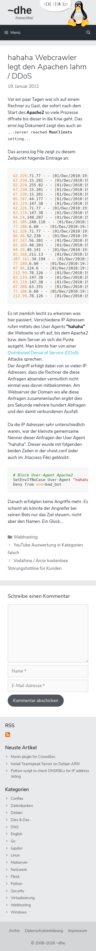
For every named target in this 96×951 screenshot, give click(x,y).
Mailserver (19, 862)
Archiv (14, 930)
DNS (15, 827)
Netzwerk (19, 869)
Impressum (77, 930)
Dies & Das (20, 819)
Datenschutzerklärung (44, 930)
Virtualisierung (23, 897)
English (16, 834)
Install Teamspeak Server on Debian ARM (45, 763)
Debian (17, 812)
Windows (19, 912)
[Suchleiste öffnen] (88, 32)
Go (13, 841)
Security (17, 891)
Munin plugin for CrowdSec (33, 756)
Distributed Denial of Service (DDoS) (43, 353)
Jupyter (17, 848)
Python (16, 883)
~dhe (20, 10)
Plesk (15, 876)
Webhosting (26, 537)
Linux (15, 855)
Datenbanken (22, 805)
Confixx (17, 798)
